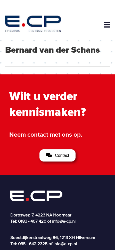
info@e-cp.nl (64, 221)
